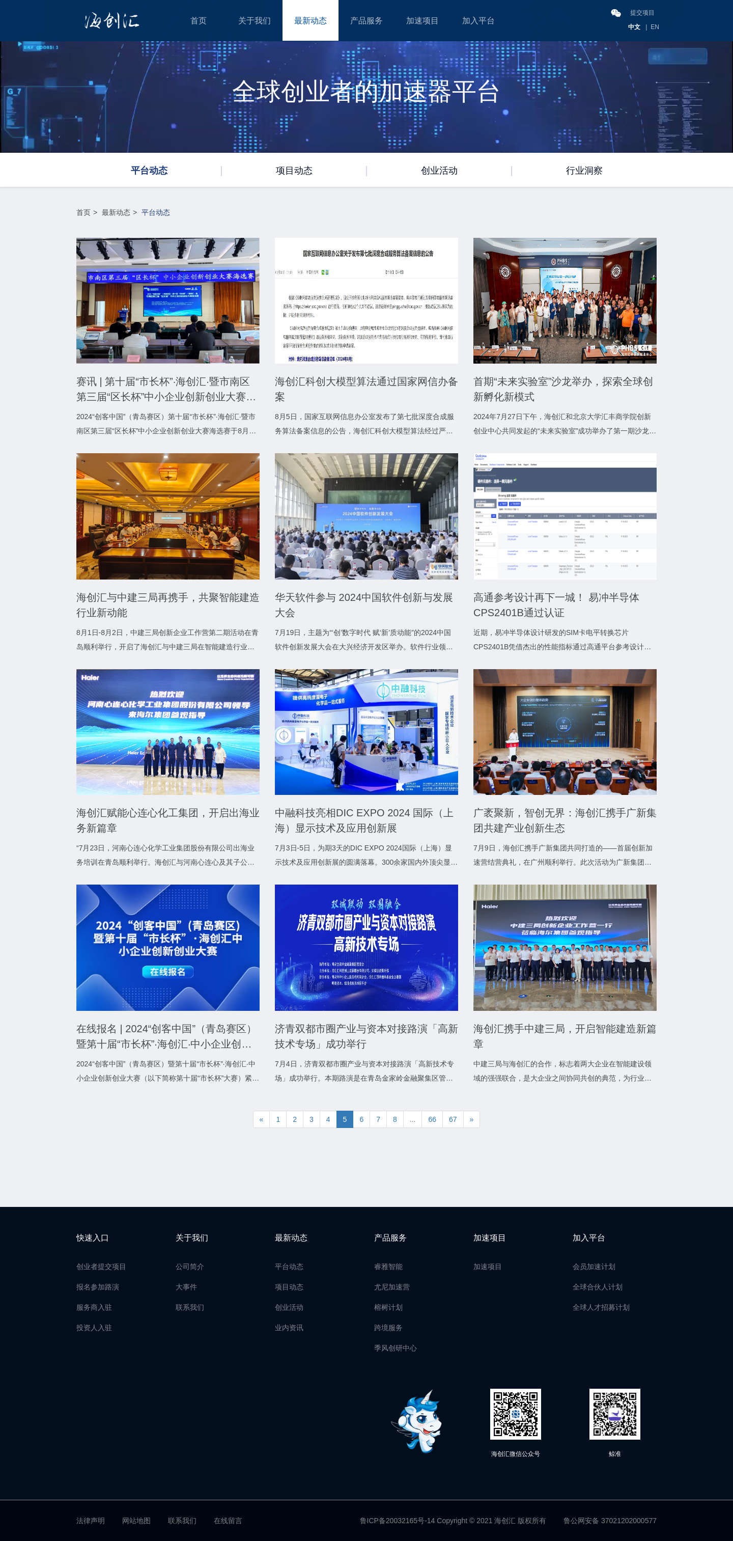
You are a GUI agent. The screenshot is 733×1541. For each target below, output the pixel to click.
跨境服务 (388, 1328)
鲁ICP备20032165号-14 (397, 1521)
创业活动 (439, 171)
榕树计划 (388, 1307)
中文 (634, 27)
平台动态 (149, 171)
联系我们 (190, 1307)
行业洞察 (584, 171)
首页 (198, 20)
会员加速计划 (594, 1266)
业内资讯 (289, 1328)
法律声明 (90, 1521)
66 (432, 1119)
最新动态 (310, 20)
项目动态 (294, 171)
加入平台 (478, 20)
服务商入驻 (94, 1307)
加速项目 (422, 20)
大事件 (186, 1287)
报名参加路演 (97, 1287)
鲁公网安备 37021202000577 (610, 1521)
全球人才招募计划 (601, 1307)
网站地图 (136, 1521)
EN (655, 27)
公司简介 (190, 1266)
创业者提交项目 (101, 1266)
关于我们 (254, 20)
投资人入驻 (94, 1328)
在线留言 (228, 1521)
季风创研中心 (395, 1348)
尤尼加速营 (392, 1287)
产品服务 (366, 20)
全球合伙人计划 (598, 1287)
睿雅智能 (388, 1266)
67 (453, 1119)
